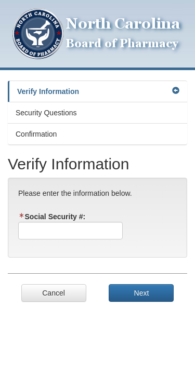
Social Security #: (51, 216)
